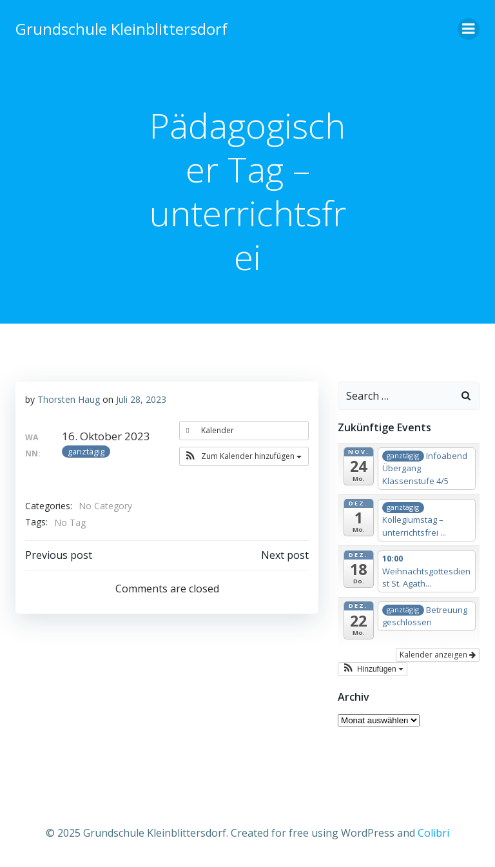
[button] (244, 456)
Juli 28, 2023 (141, 399)
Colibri (433, 833)
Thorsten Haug (68, 399)
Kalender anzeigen (438, 654)
